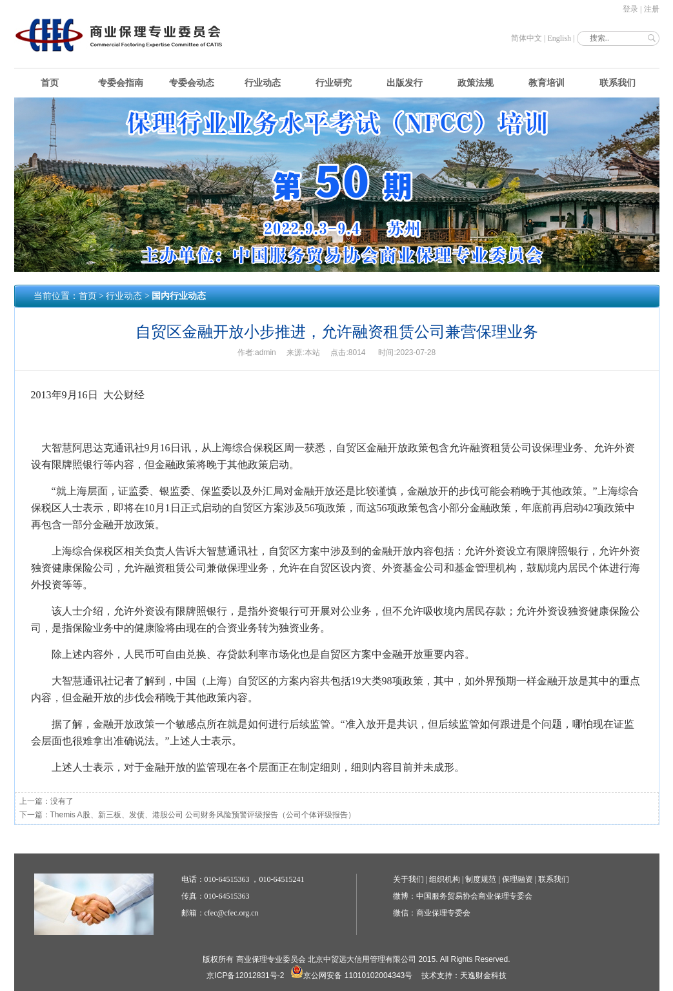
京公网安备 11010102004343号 (351, 975)
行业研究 (334, 83)
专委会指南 (120, 83)
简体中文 (526, 38)
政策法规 (475, 83)
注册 (651, 9)
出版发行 (405, 83)
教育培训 (546, 83)
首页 (50, 83)
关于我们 (408, 879)
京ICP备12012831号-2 (245, 975)
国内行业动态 (179, 296)
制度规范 (480, 879)
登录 (630, 9)
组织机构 (444, 879)
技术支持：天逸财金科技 (464, 975)
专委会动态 (191, 83)
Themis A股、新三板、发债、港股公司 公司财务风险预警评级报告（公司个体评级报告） (203, 814)
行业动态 (263, 83)
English (559, 38)
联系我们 (617, 83)
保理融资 (517, 879)
